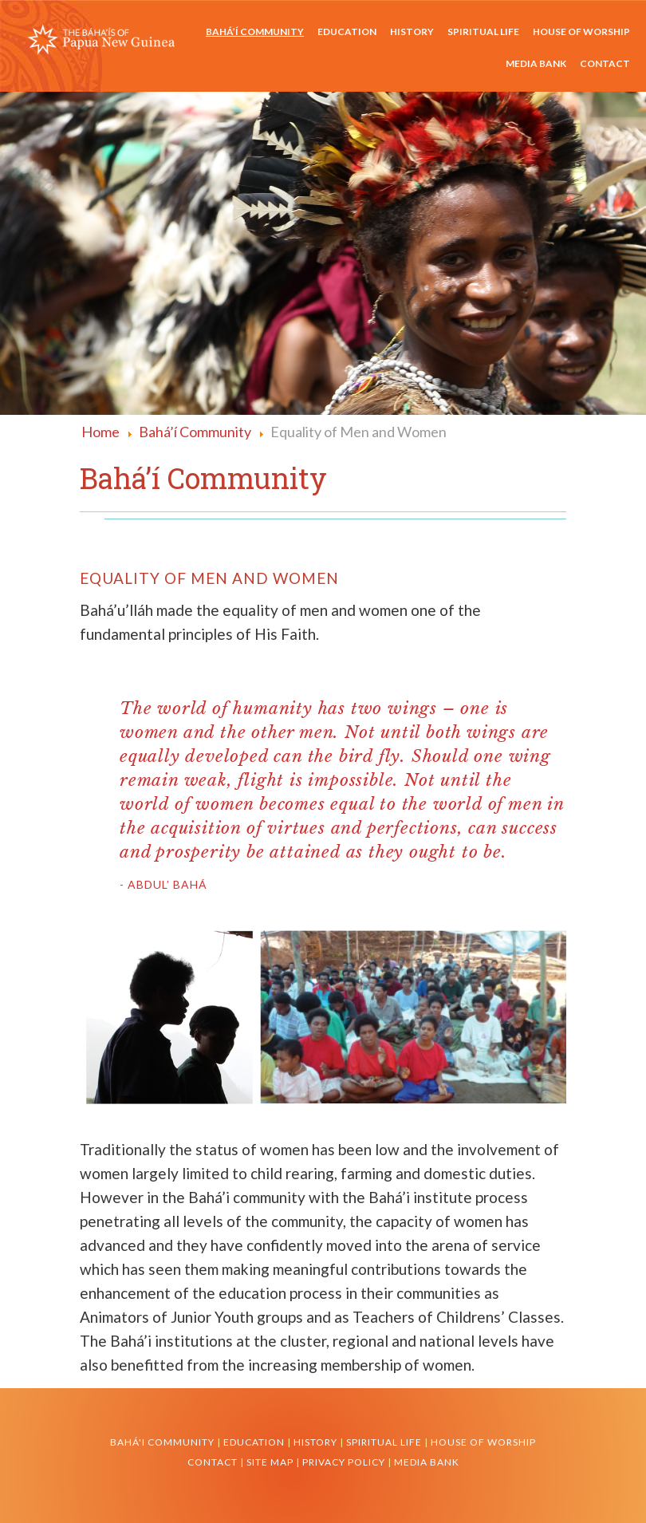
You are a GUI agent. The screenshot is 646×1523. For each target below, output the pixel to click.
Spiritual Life (483, 31)
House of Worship (581, 31)
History (412, 31)
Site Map (269, 1462)
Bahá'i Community (162, 1442)
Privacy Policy (345, 1462)
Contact (605, 63)
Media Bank (536, 63)
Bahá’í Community (255, 31)
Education (346, 31)
